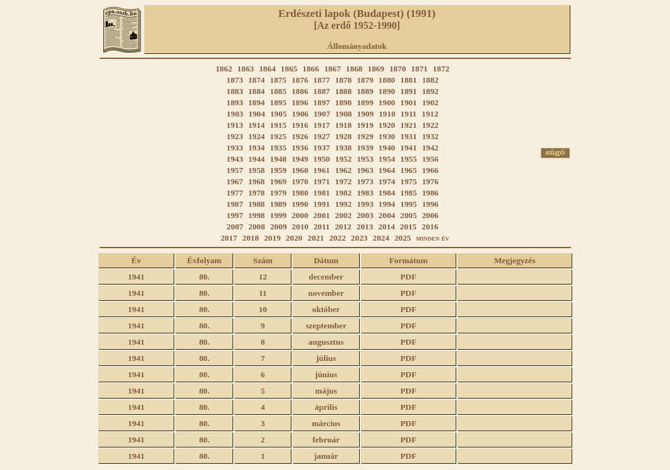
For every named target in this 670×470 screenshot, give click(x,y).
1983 (365, 192)
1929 (365, 136)
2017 (229, 238)
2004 (387, 215)
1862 (224, 68)
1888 (343, 91)
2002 (343, 215)
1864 (267, 68)
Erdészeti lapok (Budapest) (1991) (357, 13)
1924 (256, 136)
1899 (365, 102)
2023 (359, 238)
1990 (299, 204)
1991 (321, 204)
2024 (380, 238)
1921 (408, 125)
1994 (387, 204)
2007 (235, 226)
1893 (234, 102)
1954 (387, 159)
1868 (354, 68)
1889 (365, 91)
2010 (300, 226)
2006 (430, 215)
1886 (299, 91)
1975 (408, 181)
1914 (256, 125)
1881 (408, 80)
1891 (408, 91)
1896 (299, 102)
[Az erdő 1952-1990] (357, 25)
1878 (343, 80)
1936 (299, 147)
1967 (234, 181)
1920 (387, 125)
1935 (278, 147)
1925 (278, 136)
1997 (234, 215)
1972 (343, 181)
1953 (365, 159)
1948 (278, 159)
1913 (234, 125)
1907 (321, 113)
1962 (343, 170)
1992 (343, 204)
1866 (311, 68)
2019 (272, 238)
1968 (256, 181)
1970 (299, 181)
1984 (387, 192)
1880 (387, 80)
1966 (430, 170)
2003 (365, 215)
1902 (430, 102)
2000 (299, 215)
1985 (408, 192)
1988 (256, 204)
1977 (234, 192)
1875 (278, 80)
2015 (408, 226)
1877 (321, 80)
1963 (365, 170)
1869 (375, 68)
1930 (387, 136)
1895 (278, 102)
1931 (408, 136)
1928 (343, 136)
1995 (408, 204)
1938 (343, 147)
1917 (321, 125)
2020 (294, 238)
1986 (430, 192)
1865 (289, 68)
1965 (408, 170)
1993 (365, 204)
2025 (402, 238)
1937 (321, 147)
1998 (256, 215)
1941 (408, 147)
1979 (278, 192)
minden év (432, 238)
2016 (430, 226)
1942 (430, 147)
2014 (386, 226)
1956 (430, 159)
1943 (234, 159)
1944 (256, 159)
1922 (430, 125)
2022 (337, 238)
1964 (387, 170)
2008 (256, 226)
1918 (343, 125)
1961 (321, 170)
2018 (251, 238)
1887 (321, 91)
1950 (321, 159)
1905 (278, 113)
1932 (430, 136)
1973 (365, 181)
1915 (278, 125)
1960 (299, 170)
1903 (235, 113)
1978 (256, 192)
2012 (343, 226)
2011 (321, 226)
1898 (343, 102)
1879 (365, 80)
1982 (343, 192)
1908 (343, 113)
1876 (299, 80)
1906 (300, 113)
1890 (387, 91)
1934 (256, 147)
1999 (278, 215)
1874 (256, 80)
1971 (321, 181)
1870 (397, 68)
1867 (332, 68)
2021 (316, 238)
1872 (440, 68)
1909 (365, 113)
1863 (246, 68)
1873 (234, 80)
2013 (365, 226)
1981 (321, 192)
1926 (299, 136)
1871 (419, 68)
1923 (234, 136)
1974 (387, 181)
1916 (299, 125)
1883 (234, 91)
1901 (408, 102)
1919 (365, 125)
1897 (321, 102)
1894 (256, 102)
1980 (299, 192)
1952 (343, 159)
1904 (256, 113)
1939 (365, 147)
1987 (234, 204)
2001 (321, 215)
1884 (256, 91)
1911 (408, 113)
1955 (408, 159)
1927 (321, 136)
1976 (430, 181)
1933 (234, 147)
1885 (278, 91)
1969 (278, 181)
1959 (278, 170)
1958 (256, 170)
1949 (299, 159)
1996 (430, 204)
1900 (387, 102)
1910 (387, 113)
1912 (430, 113)
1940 (387, 147)
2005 (408, 215)
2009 (278, 226)
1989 (278, 204)
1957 (234, 170)
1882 (430, 80)
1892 (430, 91)
